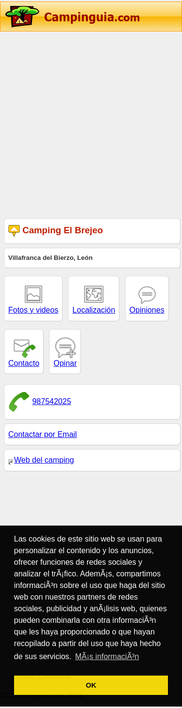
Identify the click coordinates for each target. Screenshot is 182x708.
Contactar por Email (42, 434)
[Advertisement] (91, 123)
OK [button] (91, 685)
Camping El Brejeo (55, 231)
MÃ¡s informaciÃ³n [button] (107, 656)
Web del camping (41, 460)
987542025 (51, 401)
